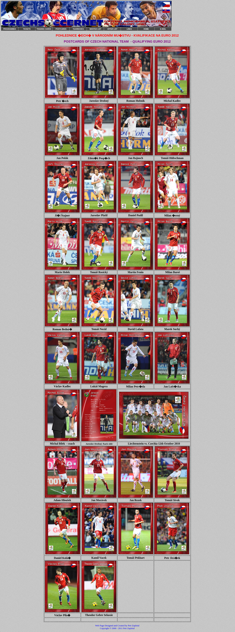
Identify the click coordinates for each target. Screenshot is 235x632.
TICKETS (27, 29)
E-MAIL (163, 29)
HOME (146, 29)
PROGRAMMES (9, 29)
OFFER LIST (112, 29)
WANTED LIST (95, 29)
